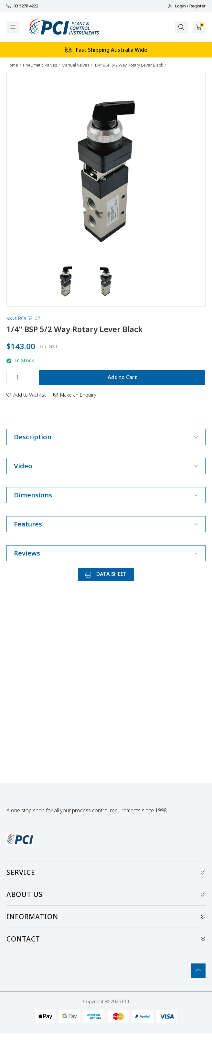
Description (106, 436)
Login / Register (187, 6)
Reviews (106, 553)
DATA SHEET (106, 573)
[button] (66, 282)
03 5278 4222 (22, 6)
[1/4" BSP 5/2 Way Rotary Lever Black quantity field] (19, 377)
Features (106, 524)
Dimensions (106, 495)
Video (106, 466)
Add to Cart (122, 377)
